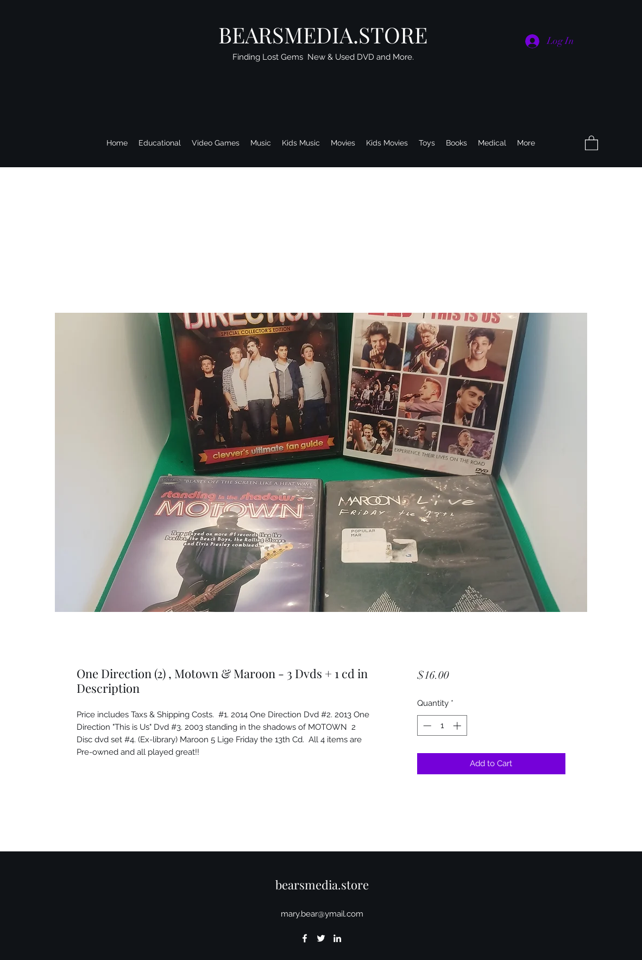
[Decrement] (426, 726)
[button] (591, 142)
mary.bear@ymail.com (322, 914)
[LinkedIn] (337, 938)
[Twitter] (321, 938)
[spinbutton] (442, 726)
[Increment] (458, 726)
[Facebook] (304, 938)
